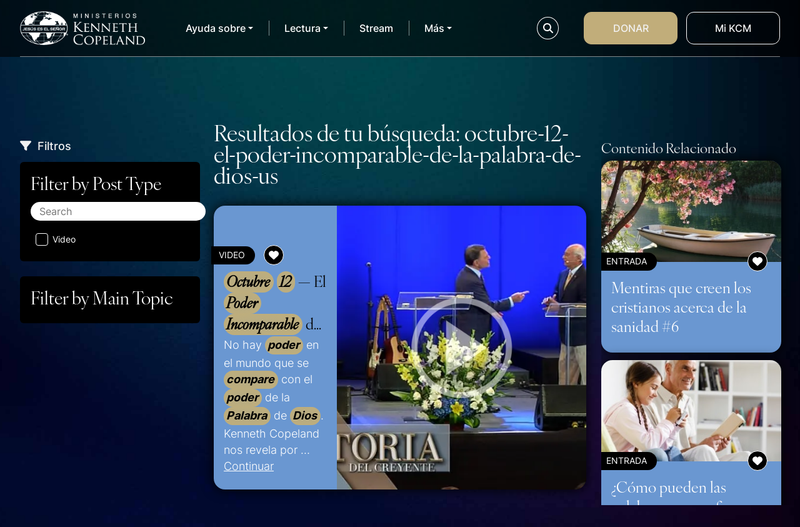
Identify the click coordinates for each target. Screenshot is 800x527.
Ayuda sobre (216, 28)
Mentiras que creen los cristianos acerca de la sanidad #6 (681, 306)
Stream (376, 28)
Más (434, 28)
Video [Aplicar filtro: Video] (56, 239)
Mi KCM (733, 28)
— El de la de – (275, 303)
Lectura (302, 28)
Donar (631, 28)
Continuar (249, 466)
